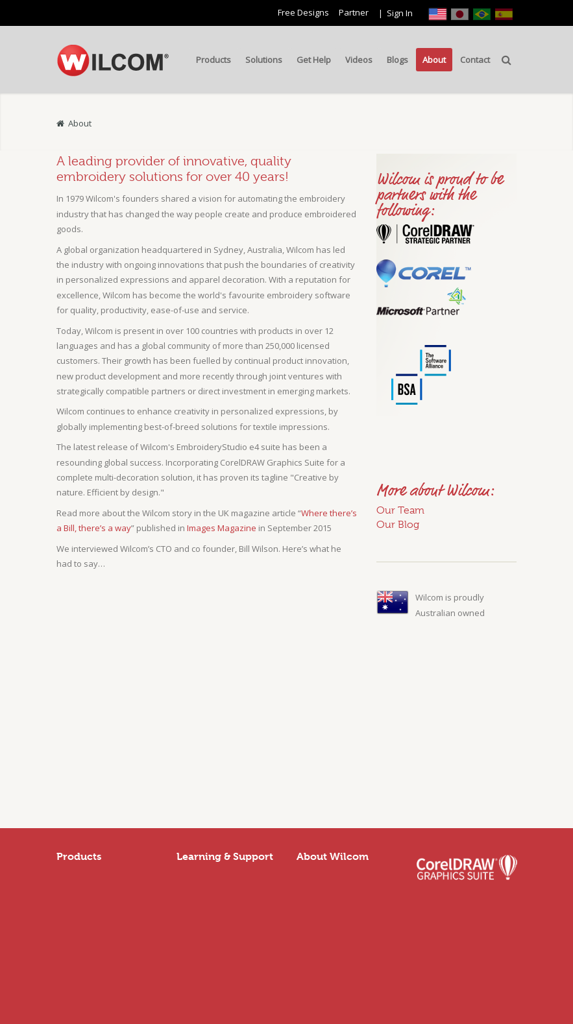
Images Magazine (221, 528)
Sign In (400, 13)
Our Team (400, 510)
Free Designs (303, 12)
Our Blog (397, 524)
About (79, 123)
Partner (354, 12)
